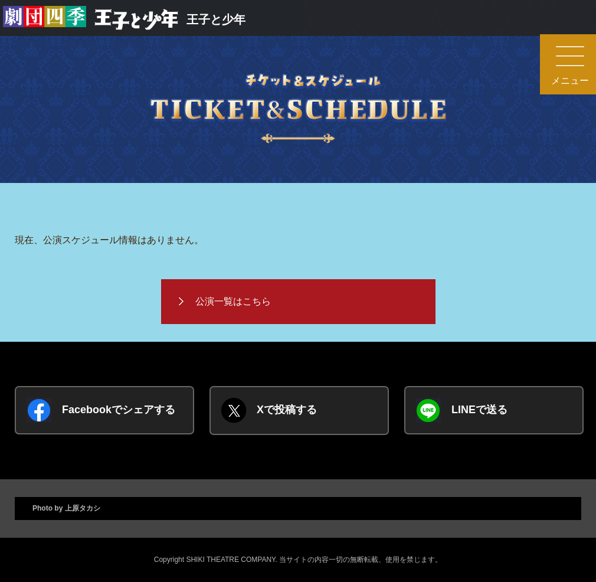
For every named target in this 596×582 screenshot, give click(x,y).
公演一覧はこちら (233, 301)
